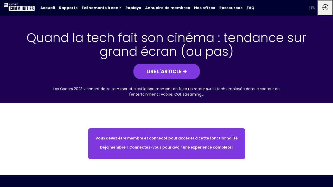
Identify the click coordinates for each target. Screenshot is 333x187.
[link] (68, 8)
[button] (166, 71)
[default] (47, 8)
